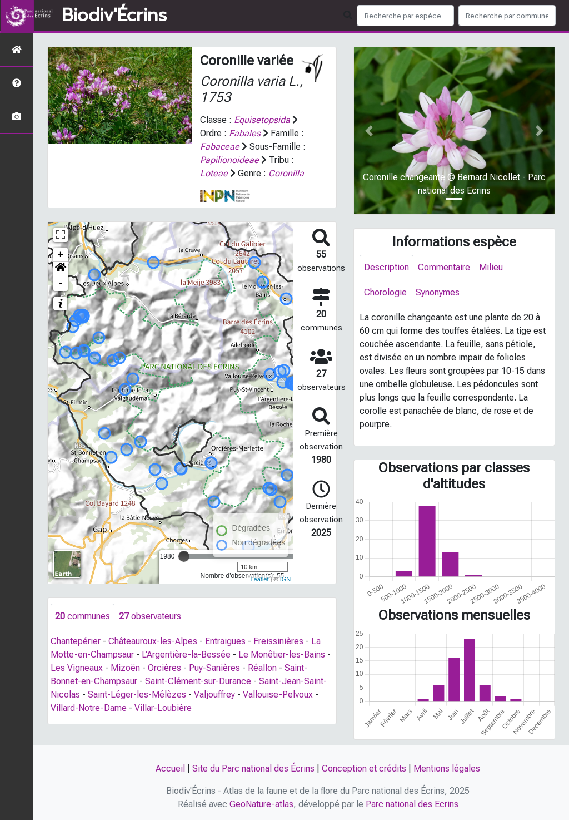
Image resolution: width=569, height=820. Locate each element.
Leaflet (259, 579)
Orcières (164, 668)
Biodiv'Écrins (114, 15)
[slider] (183, 556)
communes (82, 616)
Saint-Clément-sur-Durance (198, 681)
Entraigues (225, 641)
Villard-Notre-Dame (89, 708)
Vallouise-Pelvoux (278, 694)
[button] (60, 269)
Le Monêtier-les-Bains (281, 654)
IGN (285, 579)
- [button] (61, 283)
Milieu (491, 267)
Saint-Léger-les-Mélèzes (137, 694)
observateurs (150, 616)
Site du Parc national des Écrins (253, 768)
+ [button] (61, 254)
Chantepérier (76, 641)
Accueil (170, 768)
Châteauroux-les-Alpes (152, 641)
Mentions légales (446, 768)
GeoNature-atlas (261, 804)
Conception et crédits (364, 768)
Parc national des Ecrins (412, 804)
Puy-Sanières (214, 668)
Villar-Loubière (163, 708)
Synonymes (438, 292)
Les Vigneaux (77, 668)
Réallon (262, 668)
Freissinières (278, 641)
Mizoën (125, 668)
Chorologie (385, 292)
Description (386, 267)
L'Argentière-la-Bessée (186, 654)
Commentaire (444, 267)
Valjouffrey (214, 694)
